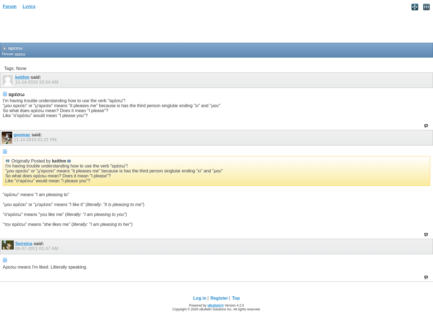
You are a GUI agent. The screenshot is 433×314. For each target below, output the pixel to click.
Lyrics (29, 6)
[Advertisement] (44, 28)
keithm (22, 77)
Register (219, 298)
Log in (200, 298)
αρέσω (20, 54)
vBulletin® (215, 305)
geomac (22, 134)
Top (236, 298)
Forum (10, 6)
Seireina (23, 243)
